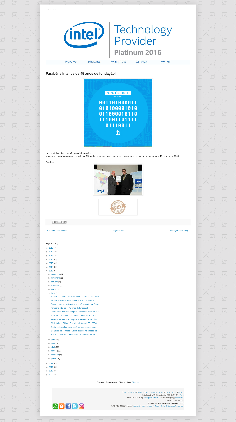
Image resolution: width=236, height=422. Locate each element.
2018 (51, 252)
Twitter (147, 392)
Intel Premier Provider (51, 10)
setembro (55, 285)
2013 (51, 271)
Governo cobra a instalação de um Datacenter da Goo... (75, 304)
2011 (51, 367)
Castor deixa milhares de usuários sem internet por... (73, 327)
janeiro (54, 358)
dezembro (55, 274)
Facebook (140, 392)
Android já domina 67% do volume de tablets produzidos (75, 296)
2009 (51, 375)
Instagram (154, 392)
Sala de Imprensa (171, 392)
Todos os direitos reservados (142, 406)
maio (53, 343)
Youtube (161, 392)
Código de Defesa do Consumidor (172, 406)
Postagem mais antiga (179, 230)
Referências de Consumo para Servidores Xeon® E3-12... (76, 312)
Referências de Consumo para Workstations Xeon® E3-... (76, 319)
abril (53, 347)
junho (53, 339)
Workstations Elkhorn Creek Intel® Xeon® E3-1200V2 (74, 323)
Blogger (135, 382)
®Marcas (156, 406)
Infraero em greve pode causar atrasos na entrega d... (74, 300)
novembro (55, 278)
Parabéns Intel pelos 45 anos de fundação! (69, 308)
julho (53, 293)
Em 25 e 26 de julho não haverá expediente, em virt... (74, 334)
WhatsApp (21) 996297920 (152, 398)
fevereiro (55, 355)
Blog (134, 392)
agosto (54, 289)
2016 (51, 259)
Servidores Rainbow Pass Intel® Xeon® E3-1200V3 (73, 315)
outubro (54, 282)
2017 (51, 255)
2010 (51, 371)
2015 (51, 263)
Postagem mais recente (57, 230)
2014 (51, 267)
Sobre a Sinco (127, 392)
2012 (51, 363)
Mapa (181, 395)
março (54, 351)
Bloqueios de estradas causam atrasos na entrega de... (75, 331)
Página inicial (118, 230)
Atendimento (179, 398)
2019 (51, 248)
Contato (180, 392)
